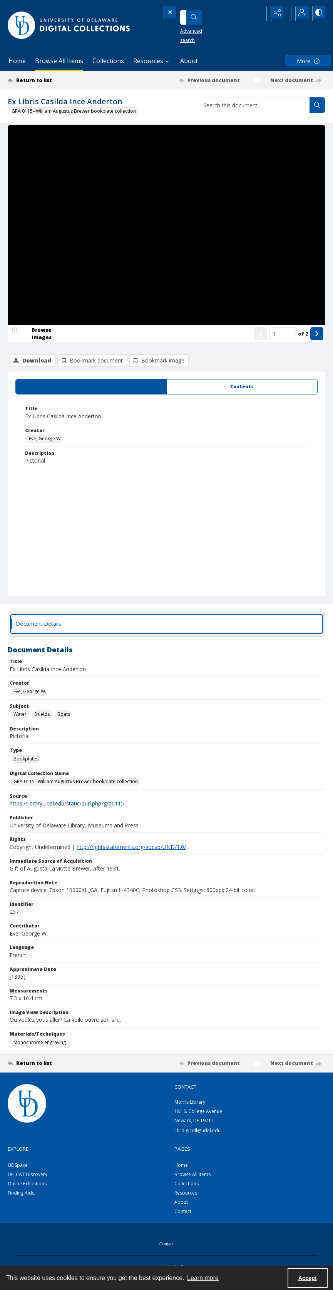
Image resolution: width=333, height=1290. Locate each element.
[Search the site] (204, 13)
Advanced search (189, 27)
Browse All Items (59, 61)
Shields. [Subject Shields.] (42, 719)
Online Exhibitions (27, 1189)
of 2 (303, 360)
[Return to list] (50, 80)
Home (17, 61)
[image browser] (36, 360)
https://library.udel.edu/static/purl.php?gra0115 (67, 808)
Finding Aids (21, 1198)
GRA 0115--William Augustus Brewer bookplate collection (74, 111)
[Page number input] (282, 360)
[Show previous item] (260, 360)
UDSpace (18, 1170)
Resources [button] (152, 60)
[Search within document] (317, 105)
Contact (182, 1216)
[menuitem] (166, 1248)
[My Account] (298, 13)
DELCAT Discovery (27, 1179)
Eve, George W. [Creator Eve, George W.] (45, 444)
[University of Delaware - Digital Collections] (69, 25)
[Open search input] (260, 13)
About (189, 61)
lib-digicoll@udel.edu (197, 1136)
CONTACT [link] (185, 1091)
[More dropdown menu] (308, 61)
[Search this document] (255, 105)
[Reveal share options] (279, 13)
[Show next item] (316, 360)
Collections (108, 61)
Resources (185, 1198)
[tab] (91, 392)
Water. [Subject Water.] (20, 719)
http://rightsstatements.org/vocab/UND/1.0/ (131, 852)
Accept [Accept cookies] (307, 1278)
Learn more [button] (203, 1278)
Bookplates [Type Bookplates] (25, 764)
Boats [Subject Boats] (63, 719)
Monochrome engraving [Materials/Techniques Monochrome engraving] (39, 1047)
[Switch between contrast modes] (317, 13)
